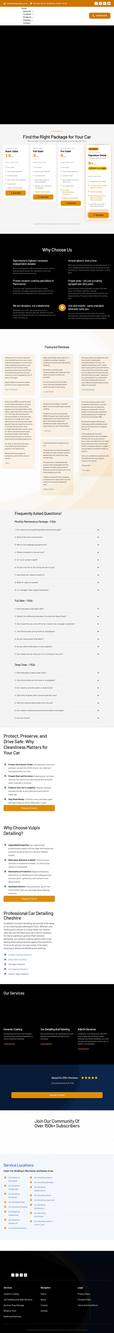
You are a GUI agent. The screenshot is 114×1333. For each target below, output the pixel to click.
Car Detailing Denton (17, 1228)
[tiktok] (104, 3)
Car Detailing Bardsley (43, 1182)
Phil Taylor (86, 470)
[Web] (41, 1133)
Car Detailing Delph (42, 1195)
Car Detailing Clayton (43, 1177)
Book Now (15, 193)
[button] (57, 530)
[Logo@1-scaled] (13, 1262)
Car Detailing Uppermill (44, 1200)
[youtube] (108, 3)
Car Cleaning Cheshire (18, 969)
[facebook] (96, 3)
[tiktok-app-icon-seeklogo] (74, 1134)
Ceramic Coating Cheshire (20, 954)
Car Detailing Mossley (17, 1207)
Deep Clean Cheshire (17, 959)
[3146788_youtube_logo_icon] (58, 1133)
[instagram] (100, 3)
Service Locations (19, 1165)
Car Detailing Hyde (16, 1202)
